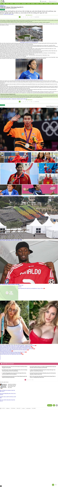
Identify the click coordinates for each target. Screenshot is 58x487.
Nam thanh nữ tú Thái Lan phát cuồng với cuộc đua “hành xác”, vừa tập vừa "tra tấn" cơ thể (16, 348)
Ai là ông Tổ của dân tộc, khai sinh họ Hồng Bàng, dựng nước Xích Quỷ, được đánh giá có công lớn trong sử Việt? (43, 374)
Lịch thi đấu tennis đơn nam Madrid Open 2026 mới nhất (10, 353)
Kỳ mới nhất (37, 101)
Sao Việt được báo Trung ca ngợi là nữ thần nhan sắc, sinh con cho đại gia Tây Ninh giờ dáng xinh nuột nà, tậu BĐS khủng (14, 370)
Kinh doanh (24, 3)
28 (31, 101)
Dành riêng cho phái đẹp (8, 363)
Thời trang (55, 3)
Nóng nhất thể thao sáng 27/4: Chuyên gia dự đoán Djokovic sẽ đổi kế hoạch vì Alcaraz (15, 347)
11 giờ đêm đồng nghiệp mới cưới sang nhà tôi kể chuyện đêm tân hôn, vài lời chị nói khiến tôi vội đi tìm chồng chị (14, 374)
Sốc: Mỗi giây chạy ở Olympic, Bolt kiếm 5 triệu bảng (9, 284)
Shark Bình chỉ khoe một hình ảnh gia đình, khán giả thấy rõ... (4, 386)
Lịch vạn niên (43, 1)
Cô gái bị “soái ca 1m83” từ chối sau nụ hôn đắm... (8, 397)
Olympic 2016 (20, 285)
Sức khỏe (32, 3)
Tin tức (7, 3)
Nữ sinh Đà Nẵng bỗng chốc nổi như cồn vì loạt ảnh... (8, 394)
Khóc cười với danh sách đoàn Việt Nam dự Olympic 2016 (10, 195)
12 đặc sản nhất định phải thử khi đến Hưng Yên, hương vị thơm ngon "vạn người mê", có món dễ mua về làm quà (42, 370)
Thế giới (41, 3)
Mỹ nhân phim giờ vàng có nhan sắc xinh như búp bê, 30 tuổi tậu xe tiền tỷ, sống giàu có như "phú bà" (14, 367)
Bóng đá (11, 3)
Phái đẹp (50, 3)
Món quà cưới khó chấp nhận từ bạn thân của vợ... (7, 400)
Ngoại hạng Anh (17, 3)
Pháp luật (18, 408)
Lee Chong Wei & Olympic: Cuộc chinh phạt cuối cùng (9, 151)
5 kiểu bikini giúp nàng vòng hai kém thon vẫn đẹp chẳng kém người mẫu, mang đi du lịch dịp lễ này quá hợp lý (14, 377)
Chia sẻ (3, 9)
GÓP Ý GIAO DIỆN (3, 412)
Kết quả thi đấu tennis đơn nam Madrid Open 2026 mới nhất (11, 354)
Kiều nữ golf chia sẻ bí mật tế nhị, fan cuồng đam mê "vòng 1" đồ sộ (30, 288)
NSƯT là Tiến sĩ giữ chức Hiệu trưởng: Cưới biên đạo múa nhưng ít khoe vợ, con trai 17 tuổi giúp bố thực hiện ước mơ (43, 377)
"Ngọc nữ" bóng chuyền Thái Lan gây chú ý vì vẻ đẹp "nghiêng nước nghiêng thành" (15, 346)
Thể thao (46, 3)
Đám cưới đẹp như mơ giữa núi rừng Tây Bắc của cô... (7, 391)
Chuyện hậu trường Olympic (8, 14)
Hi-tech (37, 3)
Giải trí (28, 3)
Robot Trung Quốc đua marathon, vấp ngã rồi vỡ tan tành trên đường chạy (13, 349)
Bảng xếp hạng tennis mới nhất (5, 350)
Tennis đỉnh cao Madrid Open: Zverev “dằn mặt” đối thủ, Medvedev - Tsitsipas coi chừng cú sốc (17, 345)
